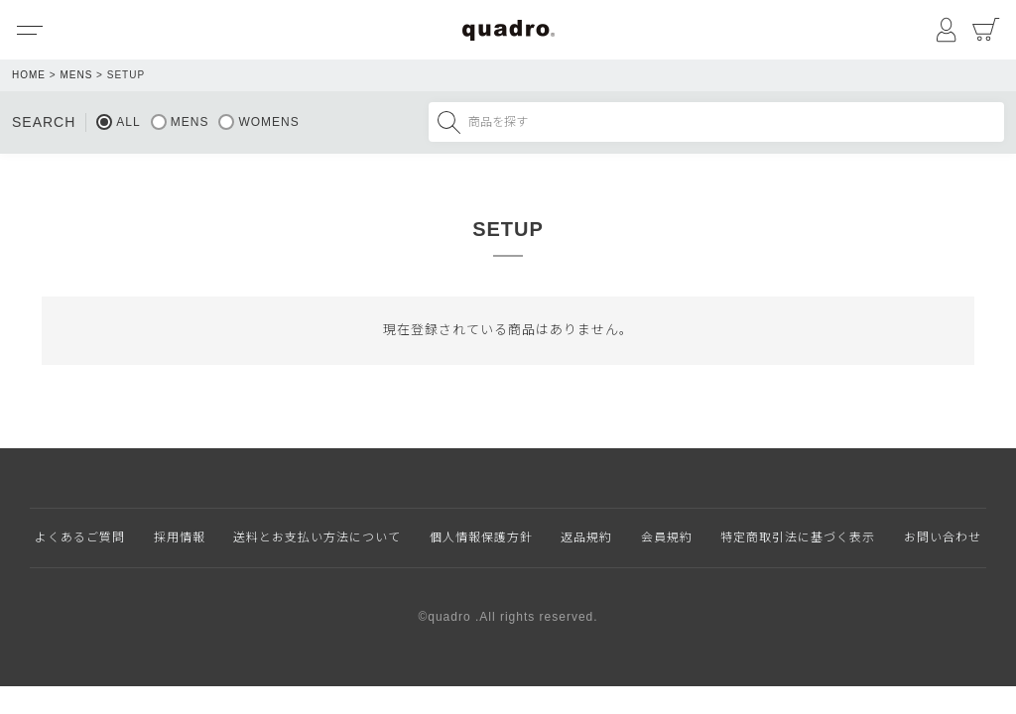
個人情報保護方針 (481, 537)
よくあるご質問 (80, 537)
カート (986, 30)
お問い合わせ (942, 537)
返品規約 (586, 537)
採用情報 (179, 537)
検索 (448, 122)
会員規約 (667, 537)
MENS (76, 74)
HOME (29, 74)
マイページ (946, 30)
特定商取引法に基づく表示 (797, 537)
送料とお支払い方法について (317, 537)
